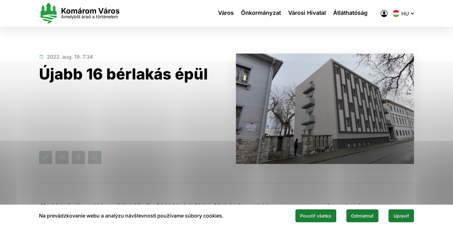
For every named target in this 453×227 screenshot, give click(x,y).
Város (223, 13)
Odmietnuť (354, 215)
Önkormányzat (260, 13)
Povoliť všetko (303, 215)
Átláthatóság (354, 13)
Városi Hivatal (308, 13)
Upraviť (399, 215)
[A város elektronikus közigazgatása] (384, 13)
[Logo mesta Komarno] (79, 13)
